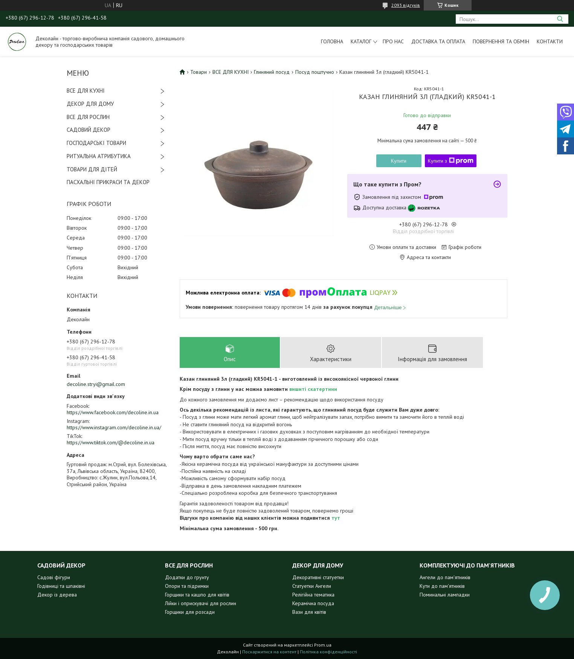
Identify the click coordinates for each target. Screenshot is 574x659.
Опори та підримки (187, 586)
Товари (198, 72)
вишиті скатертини (313, 389)
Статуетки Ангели (311, 586)
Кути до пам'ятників (442, 586)
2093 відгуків (405, 5)
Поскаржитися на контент (269, 651)
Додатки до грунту (187, 577)
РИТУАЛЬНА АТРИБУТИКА (99, 156)
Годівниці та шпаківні (61, 586)
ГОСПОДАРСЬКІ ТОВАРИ (96, 142)
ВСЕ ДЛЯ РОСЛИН (88, 117)
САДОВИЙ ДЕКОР (88, 129)
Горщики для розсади (190, 612)
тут (335, 517)
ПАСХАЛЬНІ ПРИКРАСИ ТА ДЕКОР (108, 182)
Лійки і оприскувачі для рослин (200, 603)
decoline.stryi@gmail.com (96, 384)
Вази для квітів (309, 612)
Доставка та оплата (438, 41)
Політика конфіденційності (328, 651)
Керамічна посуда (313, 603)
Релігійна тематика (313, 594)
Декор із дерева (57, 594)
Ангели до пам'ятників (445, 577)
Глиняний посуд (272, 72)
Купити (398, 160)
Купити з (450, 160)
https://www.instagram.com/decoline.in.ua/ (114, 427)
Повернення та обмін (501, 41)
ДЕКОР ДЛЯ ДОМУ (90, 103)
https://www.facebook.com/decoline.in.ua (113, 412)
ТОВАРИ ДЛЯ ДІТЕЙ (92, 169)
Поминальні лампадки (445, 594)
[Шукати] (559, 19)
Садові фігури (53, 577)
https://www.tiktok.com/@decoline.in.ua (110, 442)
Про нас (393, 41)
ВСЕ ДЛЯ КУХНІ (86, 90)
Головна (332, 41)
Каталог (361, 41)
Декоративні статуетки (318, 577)
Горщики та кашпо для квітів (197, 594)
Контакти (550, 41)
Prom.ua (322, 645)
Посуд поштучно (314, 72)
